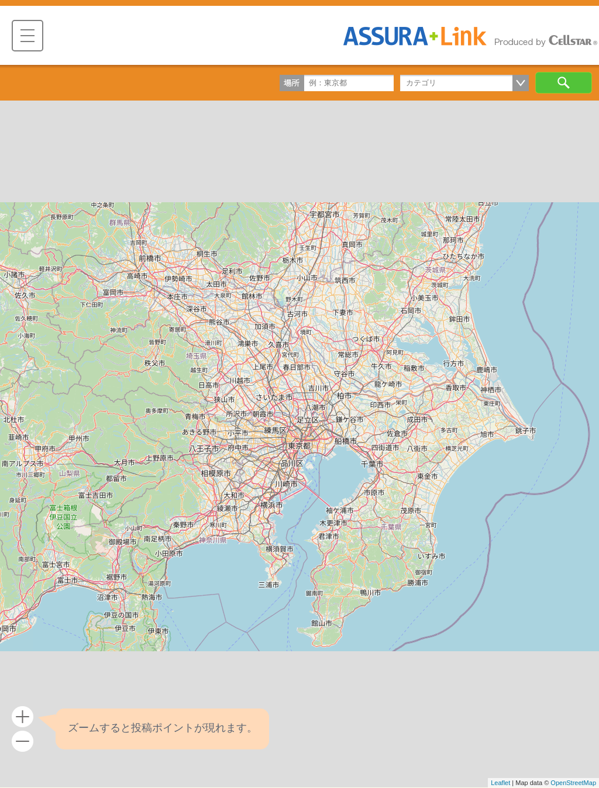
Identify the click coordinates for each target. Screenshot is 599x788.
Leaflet (500, 782)
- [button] (22, 741)
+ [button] (22, 717)
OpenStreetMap (573, 782)
